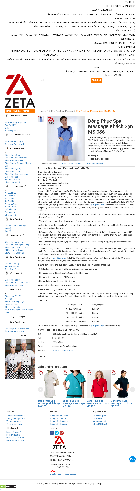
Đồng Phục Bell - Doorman (16, 158)
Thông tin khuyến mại (15, 418)
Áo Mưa (8, 299)
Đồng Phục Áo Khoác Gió (20, 135)
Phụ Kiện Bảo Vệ (12, 266)
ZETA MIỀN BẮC (100, 424)
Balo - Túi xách (11, 304)
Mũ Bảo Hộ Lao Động (14, 250)
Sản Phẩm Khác (16, 289)
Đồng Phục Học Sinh (18, 322)
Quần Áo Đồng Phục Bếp (15, 226)
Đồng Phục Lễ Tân (12, 155)
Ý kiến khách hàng (14, 424)
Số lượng (92, 156)
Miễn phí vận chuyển (15, 438)
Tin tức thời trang (13, 421)
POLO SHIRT (10, 125)
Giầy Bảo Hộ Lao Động (14, 253)
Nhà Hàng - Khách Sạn (19, 148)
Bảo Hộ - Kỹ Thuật (12, 179)
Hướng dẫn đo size (58, 418)
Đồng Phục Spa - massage (16, 174)
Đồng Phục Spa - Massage (62, 111)
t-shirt (7, 128)
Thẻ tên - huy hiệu (12, 307)
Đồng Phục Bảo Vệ (17, 257)
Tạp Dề (8, 231)
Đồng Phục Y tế (16, 273)
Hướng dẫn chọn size (59, 421)
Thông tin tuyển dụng (15, 416)
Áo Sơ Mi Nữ (10, 207)
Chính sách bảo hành (15, 440)
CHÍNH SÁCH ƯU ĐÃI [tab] (94, 164)
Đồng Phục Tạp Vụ (13, 169)
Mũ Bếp (8, 228)
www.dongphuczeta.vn (63, 350)
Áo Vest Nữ (10, 196)
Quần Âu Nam (11, 209)
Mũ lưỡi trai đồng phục (14, 302)
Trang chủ (44, 111)
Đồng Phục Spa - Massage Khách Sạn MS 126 (122, 403)
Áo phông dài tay (12, 131)
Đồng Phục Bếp (11, 177)
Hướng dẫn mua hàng (59, 416)
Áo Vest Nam (10, 193)
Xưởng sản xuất (100, 421)
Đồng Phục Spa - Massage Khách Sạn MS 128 (73, 403)
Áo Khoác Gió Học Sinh (14, 144)
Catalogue (97, 418)
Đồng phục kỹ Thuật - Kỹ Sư (17, 247)
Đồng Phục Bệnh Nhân (14, 285)
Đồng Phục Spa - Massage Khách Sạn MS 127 (98, 403)
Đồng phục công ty (17, 317)
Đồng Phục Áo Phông (18, 116)
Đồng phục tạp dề (12, 182)
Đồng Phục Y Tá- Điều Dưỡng (17, 283)
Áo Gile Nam (10, 198)
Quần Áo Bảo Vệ (12, 264)
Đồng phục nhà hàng (18, 335)
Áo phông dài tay (12, 269)
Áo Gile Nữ (9, 201)
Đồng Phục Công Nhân (14, 242)
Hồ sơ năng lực (99, 416)
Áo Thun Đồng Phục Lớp (15, 122)
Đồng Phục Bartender (14, 160)
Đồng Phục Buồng (12, 171)
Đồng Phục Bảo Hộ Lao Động (17, 245)
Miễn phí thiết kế (13, 435)
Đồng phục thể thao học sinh (17, 329)
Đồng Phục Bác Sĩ (12, 280)
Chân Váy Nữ (10, 215)
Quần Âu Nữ (10, 212)
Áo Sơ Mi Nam (11, 204)
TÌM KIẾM (96, 80)
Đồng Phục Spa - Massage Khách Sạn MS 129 (49, 403)
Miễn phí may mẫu (14, 432)
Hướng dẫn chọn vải (58, 424)
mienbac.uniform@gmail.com (63, 474)
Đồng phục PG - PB (13, 296)
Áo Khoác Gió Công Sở (14, 141)
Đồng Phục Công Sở (18, 186)
